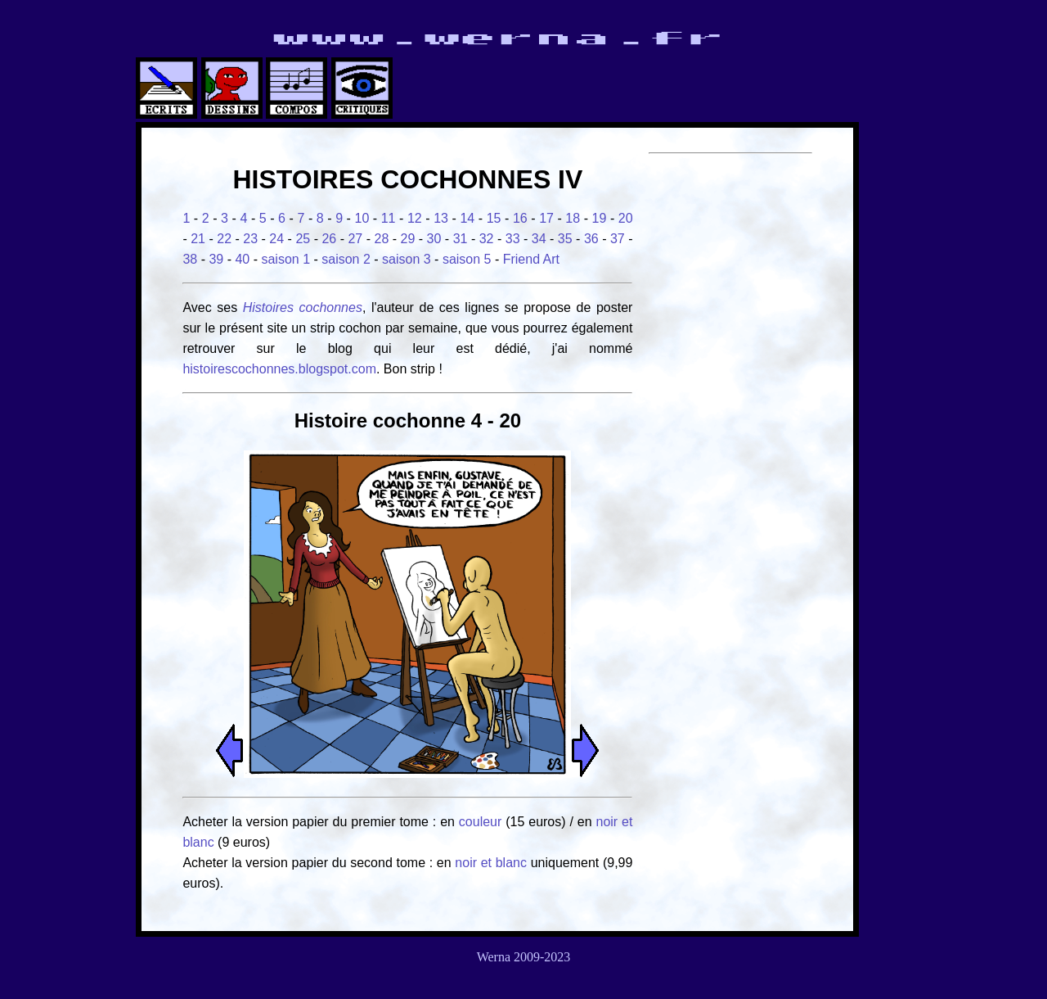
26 (328, 239)
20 (625, 218)
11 (388, 218)
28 (382, 239)
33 (513, 239)
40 (242, 259)
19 (599, 218)
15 (494, 218)
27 (355, 239)
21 (198, 239)
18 (572, 218)
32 (486, 239)
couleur (482, 822)
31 (460, 239)
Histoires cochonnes (302, 307)
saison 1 (285, 259)
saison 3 (406, 259)
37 (617, 239)
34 (539, 239)
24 (276, 239)
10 (361, 218)
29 (408, 239)
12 (414, 218)
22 (224, 239)
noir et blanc (491, 863)
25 (302, 239)
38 (189, 259)
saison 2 (346, 259)
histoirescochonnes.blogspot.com (279, 369)
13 (441, 218)
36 (591, 239)
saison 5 (467, 259)
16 (520, 218)
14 (467, 218)
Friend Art (531, 259)
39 (216, 259)
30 (434, 239)
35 (565, 239)
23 (250, 239)
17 (546, 218)
